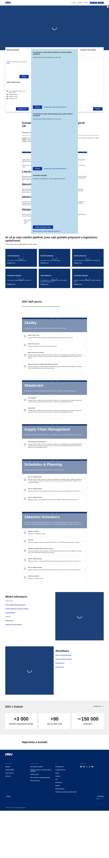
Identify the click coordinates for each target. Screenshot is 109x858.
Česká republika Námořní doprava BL (15, 604)
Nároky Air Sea (9, 620)
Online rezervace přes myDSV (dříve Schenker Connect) (43, 364)
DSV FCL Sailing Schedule (35, 488)
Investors (57, 776)
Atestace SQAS (59, 667)
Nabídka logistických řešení (43, 227)
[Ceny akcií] (100, 799)
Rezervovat (93, 2)
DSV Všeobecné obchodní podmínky (40, 777)
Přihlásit (37, 107)
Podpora (57, 785)
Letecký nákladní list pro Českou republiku (16, 608)
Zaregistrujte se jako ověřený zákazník (56, 107)
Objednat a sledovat (33, 531)
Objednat (7, 766)
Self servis (8, 776)
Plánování (30, 540)
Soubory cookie (34, 774)
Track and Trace (9, 773)
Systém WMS (31, 408)
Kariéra (57, 773)
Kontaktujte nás (59, 766)
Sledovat (101, 2)
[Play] (108, 7)
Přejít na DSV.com (35, 780)
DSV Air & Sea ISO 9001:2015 (63, 655)
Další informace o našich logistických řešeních (47, 231)
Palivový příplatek (10, 612)
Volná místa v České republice (13, 624)
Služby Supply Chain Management (37, 441)
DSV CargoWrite (32, 398)
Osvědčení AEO (59, 663)
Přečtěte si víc (11, 263)
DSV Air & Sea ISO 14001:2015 (63, 659)
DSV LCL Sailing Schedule (35, 477)
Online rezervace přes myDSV (36, 352)
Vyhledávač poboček (33, 576)
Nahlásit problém (59, 788)
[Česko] (86, 3)
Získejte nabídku (9, 769)
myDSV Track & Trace (33, 335)
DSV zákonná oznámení (36, 766)
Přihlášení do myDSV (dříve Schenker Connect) (40, 548)
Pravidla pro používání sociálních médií (65, 792)
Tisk (56, 779)
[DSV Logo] (8, 3)
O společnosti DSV (60, 769)
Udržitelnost (58, 782)
